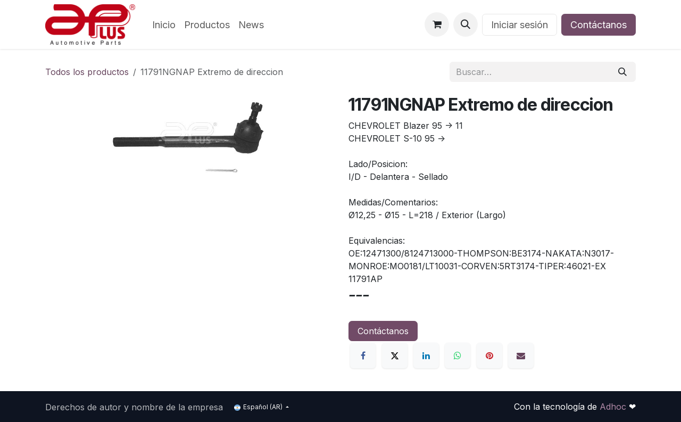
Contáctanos (598, 24)
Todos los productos (87, 72)
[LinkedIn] (426, 355)
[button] (465, 24)
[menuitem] (164, 24)
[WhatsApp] (457, 355)
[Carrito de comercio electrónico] (437, 24)
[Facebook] (363, 355)
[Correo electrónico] (521, 355)
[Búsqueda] (622, 72)
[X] (395, 355)
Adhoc (614, 406)
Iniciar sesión (519, 24)
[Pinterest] (489, 355)
